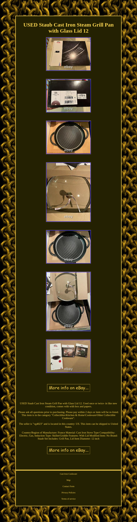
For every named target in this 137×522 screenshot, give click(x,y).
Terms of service (68, 499)
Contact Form (68, 486)
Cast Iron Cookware (68, 474)
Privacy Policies (68, 492)
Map (68, 480)
